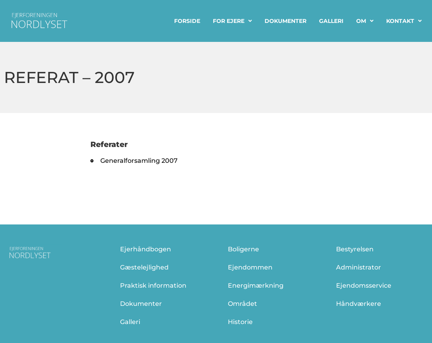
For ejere (232, 21)
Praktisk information (153, 285)
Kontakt (404, 21)
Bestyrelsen (355, 249)
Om (365, 21)
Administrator (358, 267)
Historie (240, 322)
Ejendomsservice (363, 285)
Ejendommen (250, 267)
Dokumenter (285, 20)
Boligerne (243, 249)
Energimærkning (256, 285)
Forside (187, 20)
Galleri (331, 20)
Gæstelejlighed (144, 267)
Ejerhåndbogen (145, 249)
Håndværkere (358, 303)
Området (242, 303)
